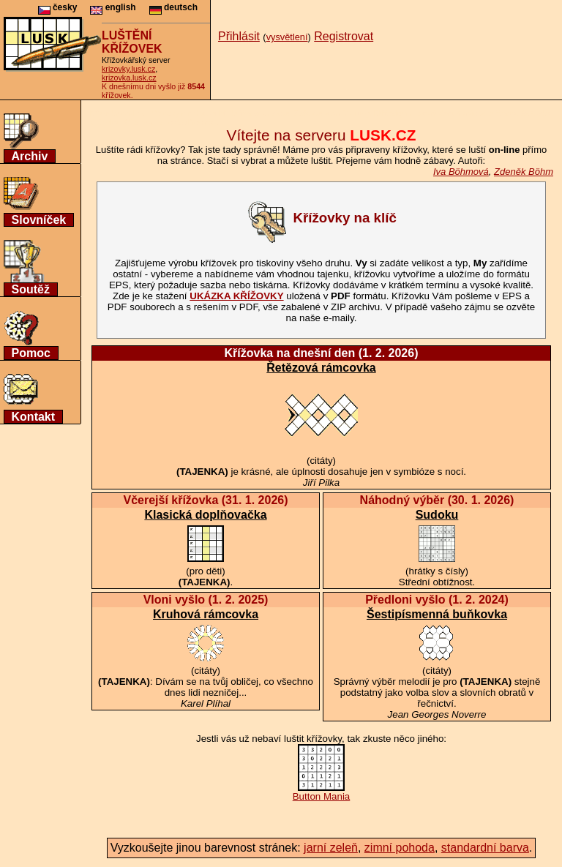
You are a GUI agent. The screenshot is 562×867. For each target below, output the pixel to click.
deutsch (173, 7)
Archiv (30, 156)
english (112, 7)
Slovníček (39, 220)
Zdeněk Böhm (523, 171)
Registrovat (343, 36)
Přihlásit (239, 36)
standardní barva (485, 847)
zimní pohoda (399, 847)
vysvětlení (287, 36)
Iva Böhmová (461, 171)
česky (58, 7)
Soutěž (31, 289)
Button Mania (322, 792)
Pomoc (31, 353)
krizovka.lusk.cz (129, 77)
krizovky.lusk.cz (128, 68)
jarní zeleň (331, 847)
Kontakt (34, 416)
